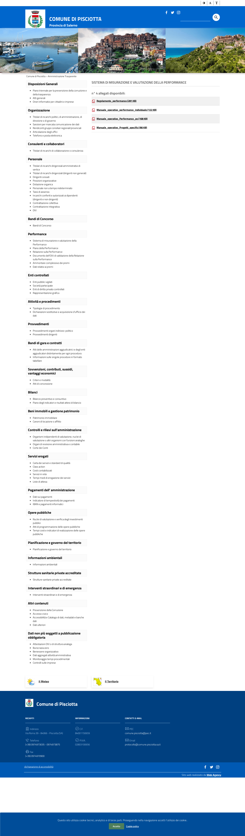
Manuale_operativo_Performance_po (124, 136)
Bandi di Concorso (40, 247)
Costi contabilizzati (43, 518)
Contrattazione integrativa (47, 235)
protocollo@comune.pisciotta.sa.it (143, 802)
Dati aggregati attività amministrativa (53, 711)
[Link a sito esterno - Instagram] (178, 12)
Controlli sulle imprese (45, 719)
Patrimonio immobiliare (45, 459)
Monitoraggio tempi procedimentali (52, 715)
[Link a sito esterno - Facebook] (166, 12)
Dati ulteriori (39, 679)
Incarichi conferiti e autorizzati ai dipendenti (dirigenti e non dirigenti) (57, 224)
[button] (204, 3)
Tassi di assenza (41, 218)
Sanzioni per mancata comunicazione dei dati (57, 143)
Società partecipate (43, 317)
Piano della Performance (46, 278)
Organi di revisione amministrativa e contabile (58, 491)
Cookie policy (132, 826)
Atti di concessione (43, 424)
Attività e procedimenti (44, 334)
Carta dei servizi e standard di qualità (53, 510)
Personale (35, 179)
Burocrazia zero (41, 703)
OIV (35, 239)
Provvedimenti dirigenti (45, 369)
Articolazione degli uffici (46, 151)
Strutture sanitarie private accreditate (54, 625)
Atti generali (39, 115)
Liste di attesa (40, 531)
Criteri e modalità (42, 420)
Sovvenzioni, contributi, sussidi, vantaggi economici (50, 411)
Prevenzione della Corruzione (49, 663)
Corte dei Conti (41, 495)
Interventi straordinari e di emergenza (54, 640)
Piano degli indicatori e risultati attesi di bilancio (59, 444)
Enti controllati (38, 306)
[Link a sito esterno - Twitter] (172, 12)
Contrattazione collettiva (46, 231)
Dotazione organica (43, 210)
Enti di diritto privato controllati (50, 321)
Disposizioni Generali (43, 100)
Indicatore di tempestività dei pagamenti (55, 550)
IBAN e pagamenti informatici (49, 554)
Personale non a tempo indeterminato (54, 214)
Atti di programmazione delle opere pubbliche (58, 578)
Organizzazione (39, 127)
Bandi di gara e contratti (45, 377)
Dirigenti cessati (41, 202)
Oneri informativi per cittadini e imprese (54, 119)
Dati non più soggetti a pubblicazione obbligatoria (54, 690)
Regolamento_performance (118, 117)
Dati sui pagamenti (43, 546)
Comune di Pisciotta (75, 19)
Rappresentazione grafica (47, 325)
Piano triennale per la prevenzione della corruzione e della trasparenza (55, 109)
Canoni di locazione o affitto (48, 463)
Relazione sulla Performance (48, 282)
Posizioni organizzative (45, 206)
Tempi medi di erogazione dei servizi (52, 527)
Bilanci (32, 432)
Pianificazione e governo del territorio (54, 594)
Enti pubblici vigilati (43, 313)
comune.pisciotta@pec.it (138, 790)
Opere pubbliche (39, 562)
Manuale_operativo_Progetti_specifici (124, 145)
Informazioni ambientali (45, 609)
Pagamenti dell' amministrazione (51, 539)
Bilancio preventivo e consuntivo (51, 440)
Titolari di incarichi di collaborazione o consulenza (60, 171)
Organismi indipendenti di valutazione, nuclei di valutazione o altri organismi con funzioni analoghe (58, 483)
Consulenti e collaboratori (46, 163)
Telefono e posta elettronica (48, 155)
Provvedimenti (38, 357)
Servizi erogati (38, 503)
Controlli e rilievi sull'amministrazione (54, 471)
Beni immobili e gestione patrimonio (53, 452)
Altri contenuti (38, 656)
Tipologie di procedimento (47, 341)
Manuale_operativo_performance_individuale (129, 127)
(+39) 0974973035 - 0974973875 (44, 802)
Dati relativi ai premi (44, 298)
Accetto (116, 826)
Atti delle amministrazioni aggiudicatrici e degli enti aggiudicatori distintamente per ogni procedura (58, 388)
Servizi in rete (40, 523)
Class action (39, 514)
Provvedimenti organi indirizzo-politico (54, 365)
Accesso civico (40, 667)
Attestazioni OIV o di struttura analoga (54, 699)
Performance (37, 262)
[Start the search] (216, 17)
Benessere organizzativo (46, 707)
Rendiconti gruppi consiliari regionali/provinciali (58, 147)
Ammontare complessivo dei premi (52, 294)
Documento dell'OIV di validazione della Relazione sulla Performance (54, 288)
